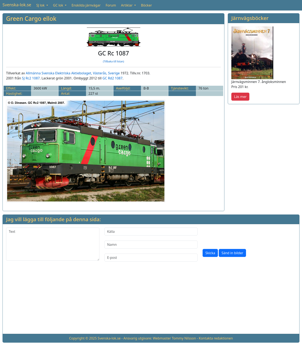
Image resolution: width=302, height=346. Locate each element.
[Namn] (151, 245)
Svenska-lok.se (17, 5)
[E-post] (151, 258)
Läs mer (240, 96)
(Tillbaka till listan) (113, 61)
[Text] (52, 244)
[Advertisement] (263, 137)
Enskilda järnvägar (86, 5)
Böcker (146, 5)
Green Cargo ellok (31, 18)
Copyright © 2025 (83, 338)
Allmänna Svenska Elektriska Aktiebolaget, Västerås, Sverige (73, 73)
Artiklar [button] (127, 5)
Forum (111, 5)
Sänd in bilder (232, 253)
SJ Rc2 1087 (31, 78)
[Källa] (151, 231)
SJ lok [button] (41, 5)
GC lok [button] (58, 5)
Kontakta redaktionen (216, 338)
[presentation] (234, 236)
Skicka (210, 253)
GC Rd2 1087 (112, 78)
